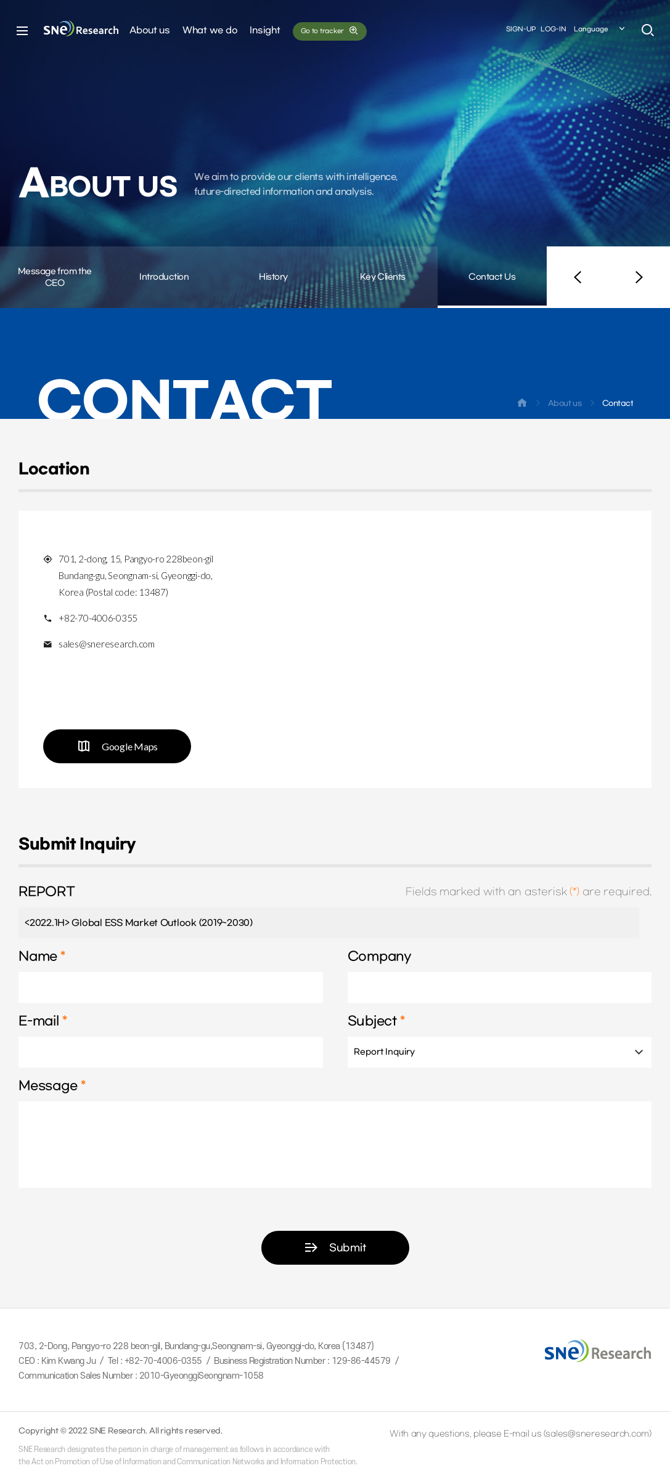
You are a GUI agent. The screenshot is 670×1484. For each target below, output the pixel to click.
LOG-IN (553, 29)
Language (600, 30)
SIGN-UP (521, 29)
